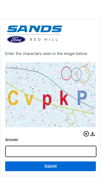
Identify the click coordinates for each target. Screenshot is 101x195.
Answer (11, 139)
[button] (86, 134)
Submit (50, 166)
